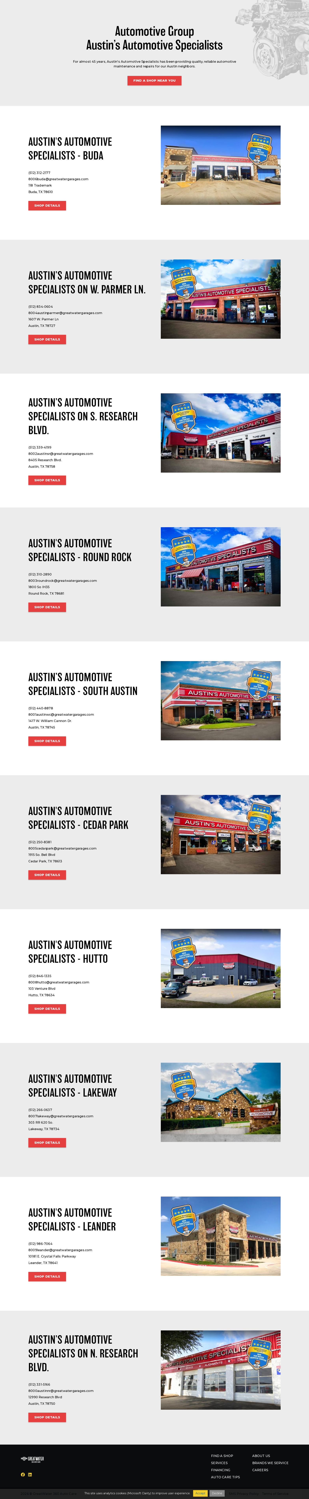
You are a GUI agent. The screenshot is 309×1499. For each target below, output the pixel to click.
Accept (200, 1493)
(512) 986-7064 (40, 1244)
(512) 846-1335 (39, 976)
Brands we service (270, 1463)
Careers (260, 1470)
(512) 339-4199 (39, 447)
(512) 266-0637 (40, 1110)
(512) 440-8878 (40, 708)
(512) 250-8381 (39, 842)
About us (261, 1456)
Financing (220, 1470)
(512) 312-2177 (39, 173)
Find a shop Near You (154, 80)
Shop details (47, 205)
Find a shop (222, 1456)
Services (219, 1463)
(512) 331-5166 (39, 1384)
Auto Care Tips (225, 1477)
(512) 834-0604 (40, 307)
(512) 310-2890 (40, 574)
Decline (217, 1493)
